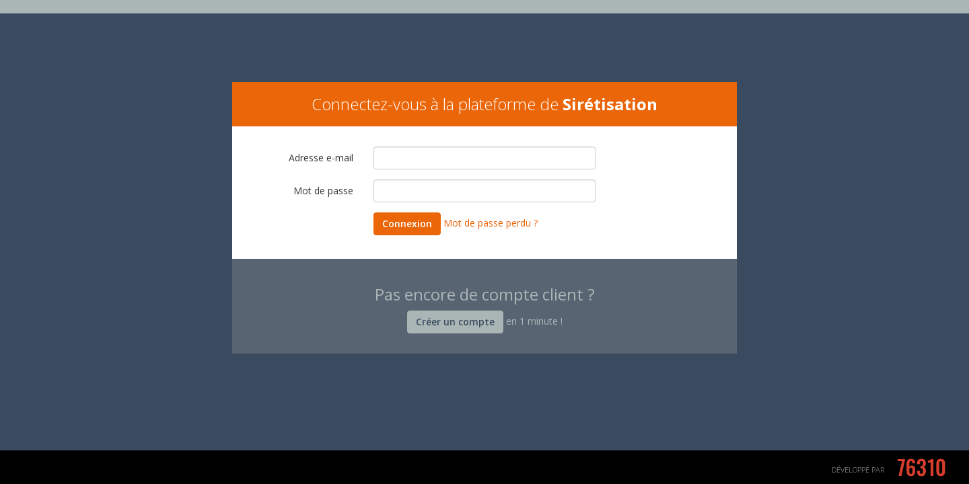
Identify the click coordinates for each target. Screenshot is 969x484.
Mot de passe (323, 190)
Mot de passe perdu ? (490, 222)
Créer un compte (455, 321)
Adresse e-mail (321, 157)
